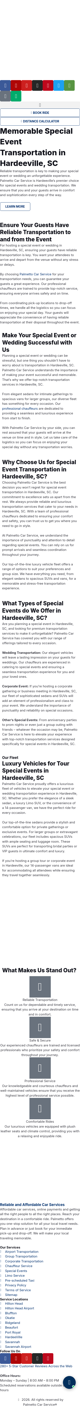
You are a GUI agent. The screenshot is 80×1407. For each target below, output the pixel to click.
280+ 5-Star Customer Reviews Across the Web (36, 1366)
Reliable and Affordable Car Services (32, 1205)
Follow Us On (10, 1351)
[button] (40, 105)
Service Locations (14, 1299)
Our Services (10, 1247)
